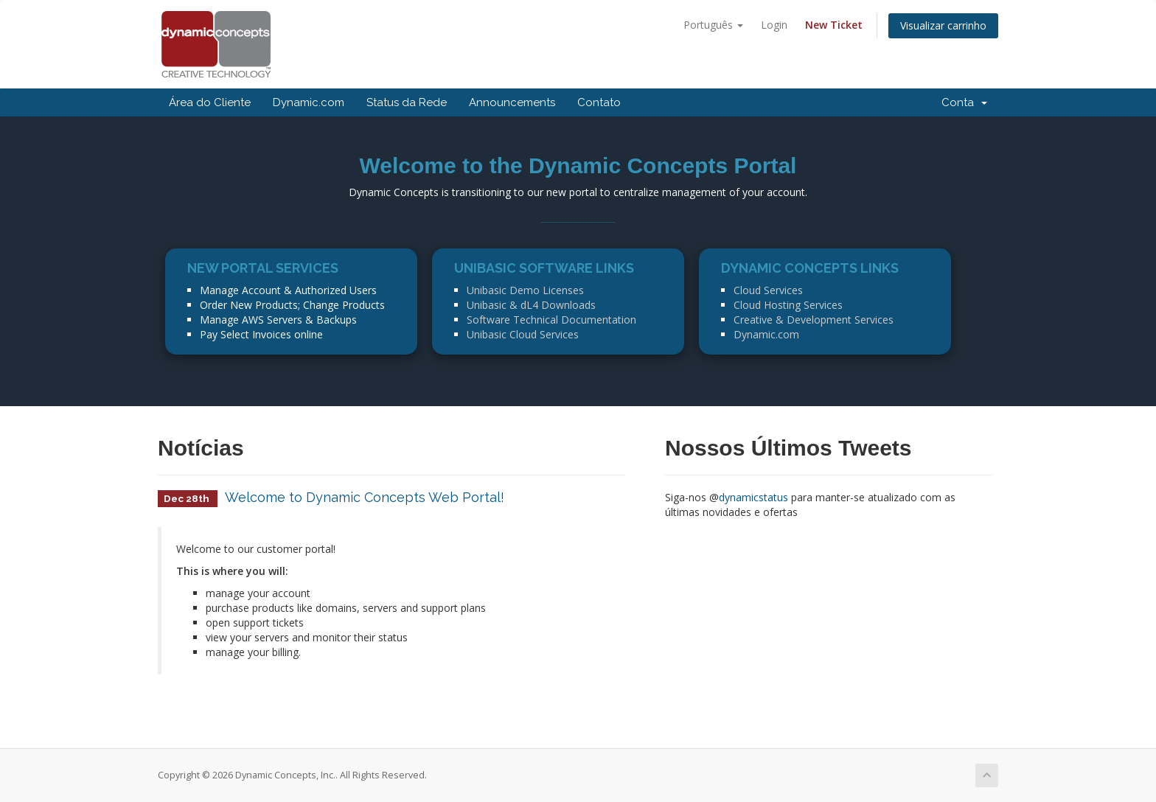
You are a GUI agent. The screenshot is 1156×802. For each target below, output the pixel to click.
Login (774, 25)
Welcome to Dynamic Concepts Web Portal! (364, 497)
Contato (599, 102)
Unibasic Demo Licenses (525, 290)
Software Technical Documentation (551, 320)
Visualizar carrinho (943, 25)
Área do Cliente (210, 102)
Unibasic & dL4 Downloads (531, 305)
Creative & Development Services (814, 320)
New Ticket (834, 25)
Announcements (512, 102)
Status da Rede (406, 102)
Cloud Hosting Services (788, 305)
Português (713, 25)
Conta (964, 102)
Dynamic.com (308, 102)
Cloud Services (768, 290)
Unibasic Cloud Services (523, 334)
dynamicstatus (753, 497)
